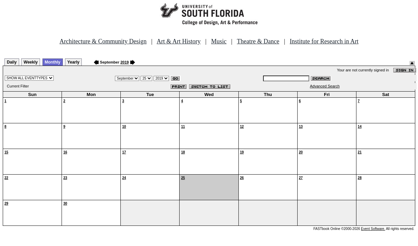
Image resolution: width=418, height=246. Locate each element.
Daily (12, 62)
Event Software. (373, 229)
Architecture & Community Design (103, 41)
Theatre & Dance (258, 41)
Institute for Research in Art (324, 41)
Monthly (53, 62)
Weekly (31, 62)
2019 (124, 62)
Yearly (73, 62)
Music (218, 41)
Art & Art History (179, 41)
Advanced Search (325, 86)
